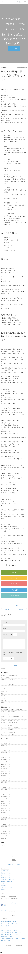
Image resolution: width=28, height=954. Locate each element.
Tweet (17, 605)
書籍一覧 (14, 583)
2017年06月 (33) (5, 741)
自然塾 (14, 572)
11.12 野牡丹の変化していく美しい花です (11, 727)
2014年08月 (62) (5, 819)
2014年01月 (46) (5, 835)
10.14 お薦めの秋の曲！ (7, 729)
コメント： (5, 637)
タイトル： (5, 622)
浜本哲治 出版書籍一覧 (6, 881)
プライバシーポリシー (6, 887)
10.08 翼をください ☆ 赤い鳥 (8, 714)
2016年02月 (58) (5, 778)
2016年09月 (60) (5, 761)
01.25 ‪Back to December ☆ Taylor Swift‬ (11, 709)
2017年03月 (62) (5, 748)
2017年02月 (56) (5, 750)
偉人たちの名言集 (5, 877)
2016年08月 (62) (5, 764)
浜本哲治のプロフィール (7, 870)
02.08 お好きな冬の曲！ (7, 725)
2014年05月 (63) (5, 826)
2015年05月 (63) (5, 798)
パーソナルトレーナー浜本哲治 (11, 2)
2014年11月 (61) (5, 812)
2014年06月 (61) (5, 824)
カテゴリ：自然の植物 (21, 67)
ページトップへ (16, 864)
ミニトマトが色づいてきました (8, 684)
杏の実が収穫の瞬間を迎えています (9, 675)
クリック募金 (4, 910)
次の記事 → (22, 609)
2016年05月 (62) (5, 771)
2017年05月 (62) (5, 743)
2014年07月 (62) (5, 822)
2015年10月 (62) (5, 787)
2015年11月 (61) (5, 785)
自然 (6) (3, 695)
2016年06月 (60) (5, 768)
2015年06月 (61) (5, 796)
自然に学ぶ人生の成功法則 (7, 879)
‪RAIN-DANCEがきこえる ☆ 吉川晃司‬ (11, 932)
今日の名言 (14, 590)
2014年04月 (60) (5, 829)
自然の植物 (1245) (5, 698)
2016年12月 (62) (5, 755)
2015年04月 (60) (5, 801)
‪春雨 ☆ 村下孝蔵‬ (5, 940)
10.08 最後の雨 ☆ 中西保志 (8, 711)
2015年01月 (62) (5, 808)
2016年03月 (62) (5, 775)
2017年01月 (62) (5, 752)
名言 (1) (3, 693)
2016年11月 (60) (5, 757)
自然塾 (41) (4, 691)
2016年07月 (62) (5, 766)
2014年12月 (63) (5, 810)
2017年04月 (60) (5, 745)
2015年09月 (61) (5, 789)
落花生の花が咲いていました (8, 679)
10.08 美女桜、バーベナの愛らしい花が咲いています (13, 717)
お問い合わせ (4, 889)
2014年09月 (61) (5, 817)
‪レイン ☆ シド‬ (4, 682)
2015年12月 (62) (5, 782)
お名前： (5, 628)
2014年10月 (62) (5, 815)
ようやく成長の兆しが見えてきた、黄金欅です (13, 938)
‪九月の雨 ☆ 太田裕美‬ (6, 936)
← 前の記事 (5, 609)
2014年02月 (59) (5, 833)
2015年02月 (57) (5, 805)
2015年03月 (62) (5, 803)
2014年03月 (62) (5, 831)
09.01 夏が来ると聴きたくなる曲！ (9, 732)
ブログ (2, 883)
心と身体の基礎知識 (6, 873)
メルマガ (14, 578)
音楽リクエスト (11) (6, 702)
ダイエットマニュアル (6, 875)
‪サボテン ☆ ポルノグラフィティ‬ (9, 677)
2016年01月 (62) (5, 780)
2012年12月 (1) (5, 838)
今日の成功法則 (14, 595)
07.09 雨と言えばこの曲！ (7, 734)
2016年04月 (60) (5, 773)
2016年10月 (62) (5, 759)
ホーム (9, 864)
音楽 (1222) (4, 700)
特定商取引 (3, 885)
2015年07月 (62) (5, 794)
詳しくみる (14, 48)
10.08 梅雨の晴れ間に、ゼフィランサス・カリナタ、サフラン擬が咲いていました (13, 721)
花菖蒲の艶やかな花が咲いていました (11, 934)
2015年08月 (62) (5, 792)
